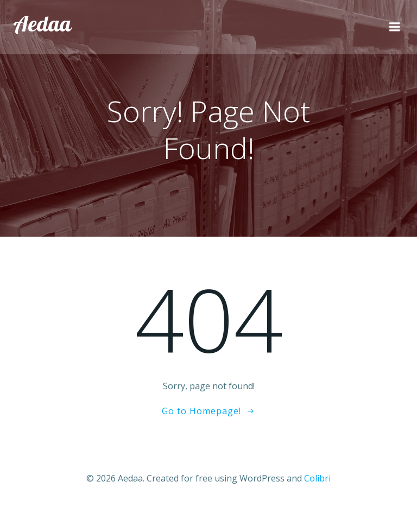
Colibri (317, 478)
